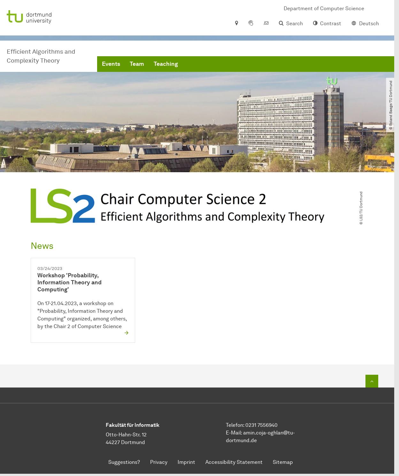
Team (137, 63)
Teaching (166, 63)
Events (111, 63)
